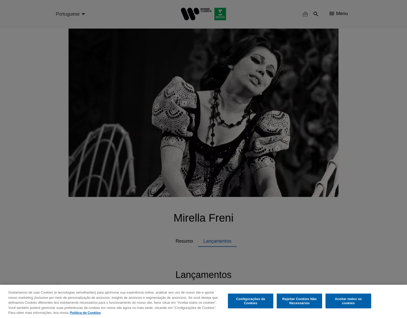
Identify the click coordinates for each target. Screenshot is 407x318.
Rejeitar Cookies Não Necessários (299, 301)
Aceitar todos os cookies (348, 301)
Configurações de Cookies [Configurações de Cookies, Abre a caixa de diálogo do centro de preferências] (250, 301)
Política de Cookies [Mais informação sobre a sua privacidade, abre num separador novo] (85, 313)
